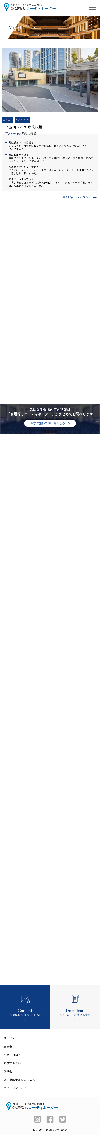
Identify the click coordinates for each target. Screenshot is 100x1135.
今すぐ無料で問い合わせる (50, 423)
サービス (9, 1038)
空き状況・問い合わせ (79, 197)
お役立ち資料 (12, 1063)
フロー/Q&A (12, 1055)
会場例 (8, 1046)
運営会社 (9, 1071)
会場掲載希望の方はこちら (21, 1079)
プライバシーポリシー (18, 1088)
